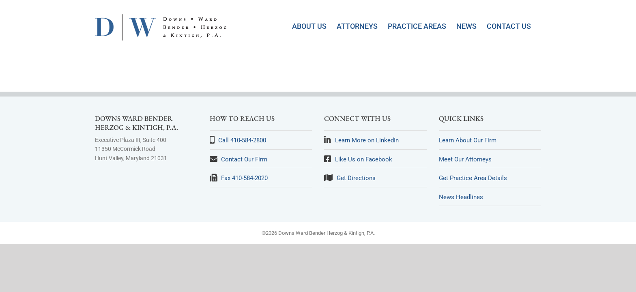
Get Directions (356, 178)
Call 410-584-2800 (242, 140)
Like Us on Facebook (363, 159)
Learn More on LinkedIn (367, 140)
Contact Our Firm (244, 159)
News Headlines (461, 197)
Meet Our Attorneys (465, 159)
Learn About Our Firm (467, 140)
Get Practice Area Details (473, 178)
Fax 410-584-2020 (244, 178)
